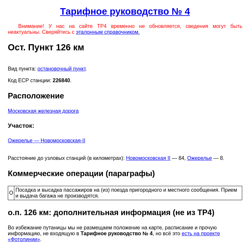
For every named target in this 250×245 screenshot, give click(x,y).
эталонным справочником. (108, 32)
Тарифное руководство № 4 (125, 11)
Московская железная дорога (43, 111)
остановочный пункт (61, 68)
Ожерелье (199, 158)
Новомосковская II (148, 158)
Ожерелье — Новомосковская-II (46, 140)
